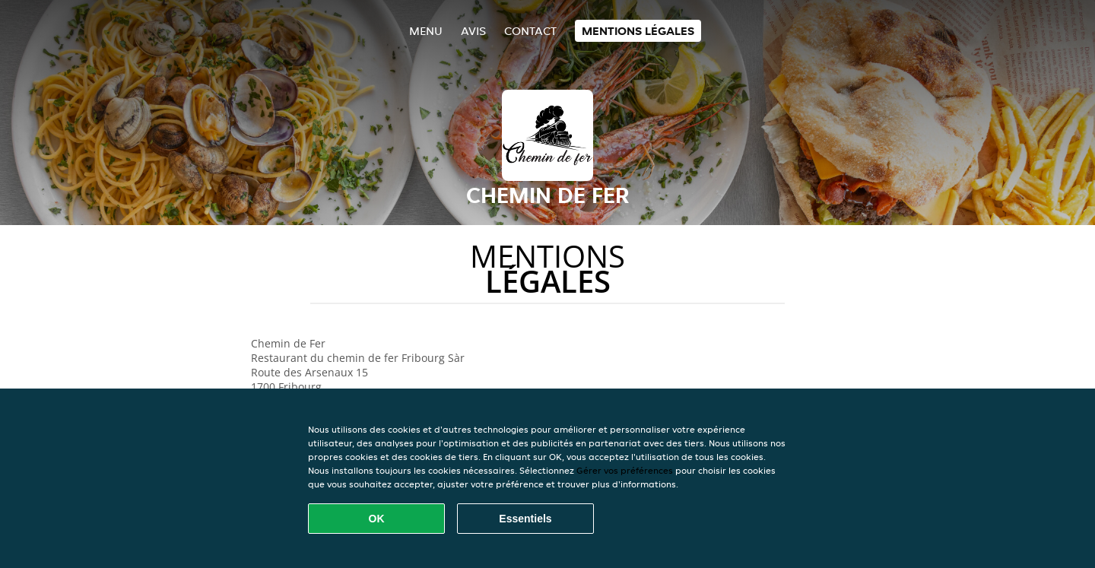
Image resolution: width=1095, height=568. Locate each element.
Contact (530, 31)
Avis (473, 31)
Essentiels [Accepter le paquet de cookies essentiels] (525, 518)
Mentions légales (638, 31)
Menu (426, 31)
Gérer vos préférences (624, 470)
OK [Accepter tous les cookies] (377, 518)
